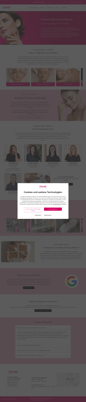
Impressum (38, 215)
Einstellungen (57, 204)
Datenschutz (47, 215)
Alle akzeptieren (53, 209)
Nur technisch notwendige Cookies (33, 209)
